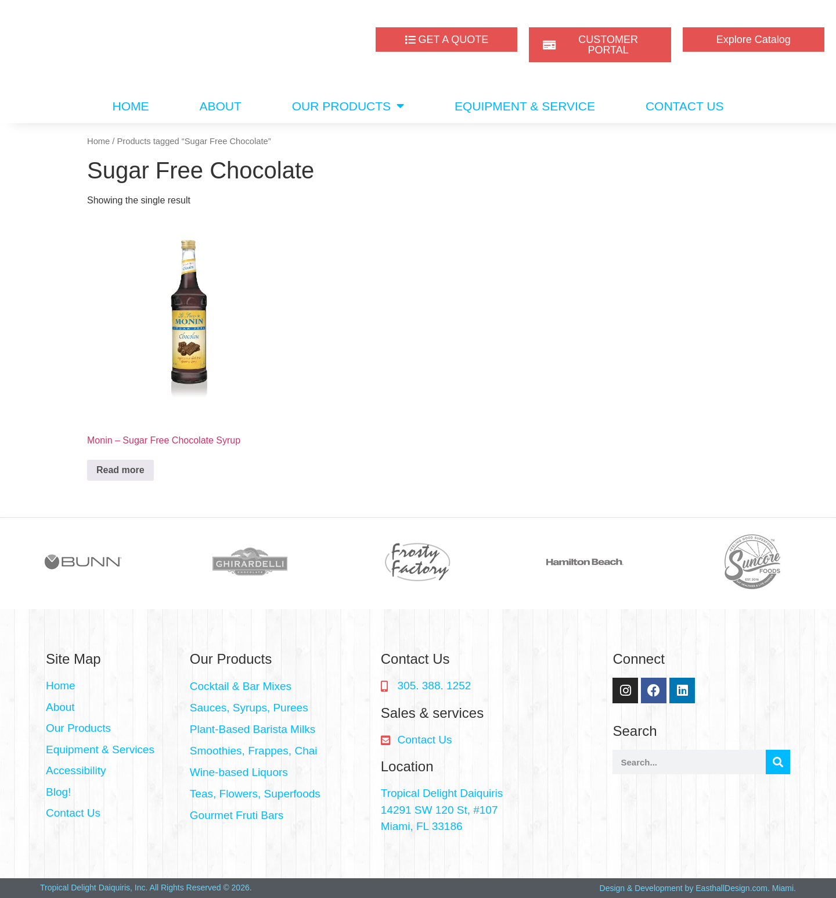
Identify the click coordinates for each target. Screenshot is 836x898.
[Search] (778, 762)
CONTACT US (685, 106)
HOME (130, 106)
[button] (279, 686)
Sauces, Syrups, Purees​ (249, 708)
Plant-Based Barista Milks (252, 729)
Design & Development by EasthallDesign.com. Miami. (698, 888)
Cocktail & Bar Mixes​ (240, 686)
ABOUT (220, 106)
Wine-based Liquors (239, 772)
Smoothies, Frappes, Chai (254, 751)
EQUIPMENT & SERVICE (525, 106)
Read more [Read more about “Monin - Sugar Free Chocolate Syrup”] (120, 470)
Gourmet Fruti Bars (237, 815)
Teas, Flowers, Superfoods (255, 794)
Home (98, 141)
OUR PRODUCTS (348, 106)
